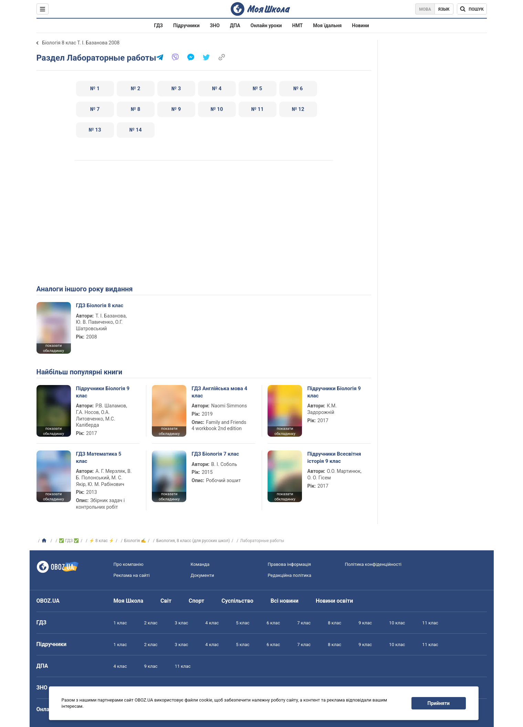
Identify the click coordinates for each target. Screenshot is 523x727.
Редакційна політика (289, 575)
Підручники (186, 25)
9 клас (365, 622)
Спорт (196, 601)
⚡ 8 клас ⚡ (101, 540)
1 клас (120, 622)
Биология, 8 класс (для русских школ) (193, 540)
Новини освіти (334, 601)
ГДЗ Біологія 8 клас (100, 305)
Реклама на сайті (132, 575)
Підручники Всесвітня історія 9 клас (334, 457)
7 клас (304, 622)
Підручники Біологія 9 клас (103, 391)
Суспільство (237, 601)
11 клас (430, 622)
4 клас (212, 622)
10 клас (397, 622)
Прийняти (439, 703)
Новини (360, 25)
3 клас (181, 622)
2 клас (150, 622)
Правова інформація (289, 564)
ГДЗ (158, 25)
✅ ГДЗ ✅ (69, 540)
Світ (165, 601)
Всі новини (285, 601)
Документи (202, 575)
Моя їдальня (327, 25)
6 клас (273, 622)
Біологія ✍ (135, 540)
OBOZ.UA (48, 601)
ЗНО (215, 25)
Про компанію (129, 564)
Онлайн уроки (266, 25)
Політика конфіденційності (373, 564)
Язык (444, 9)
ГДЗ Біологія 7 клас (215, 454)
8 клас (334, 622)
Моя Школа (129, 601)
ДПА (235, 25)
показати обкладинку (53, 348)
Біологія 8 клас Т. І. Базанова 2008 (81, 42)
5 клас (242, 622)
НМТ (297, 25)
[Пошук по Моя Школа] (472, 9)
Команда (200, 564)
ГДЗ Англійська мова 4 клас (219, 391)
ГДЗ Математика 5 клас (99, 457)
